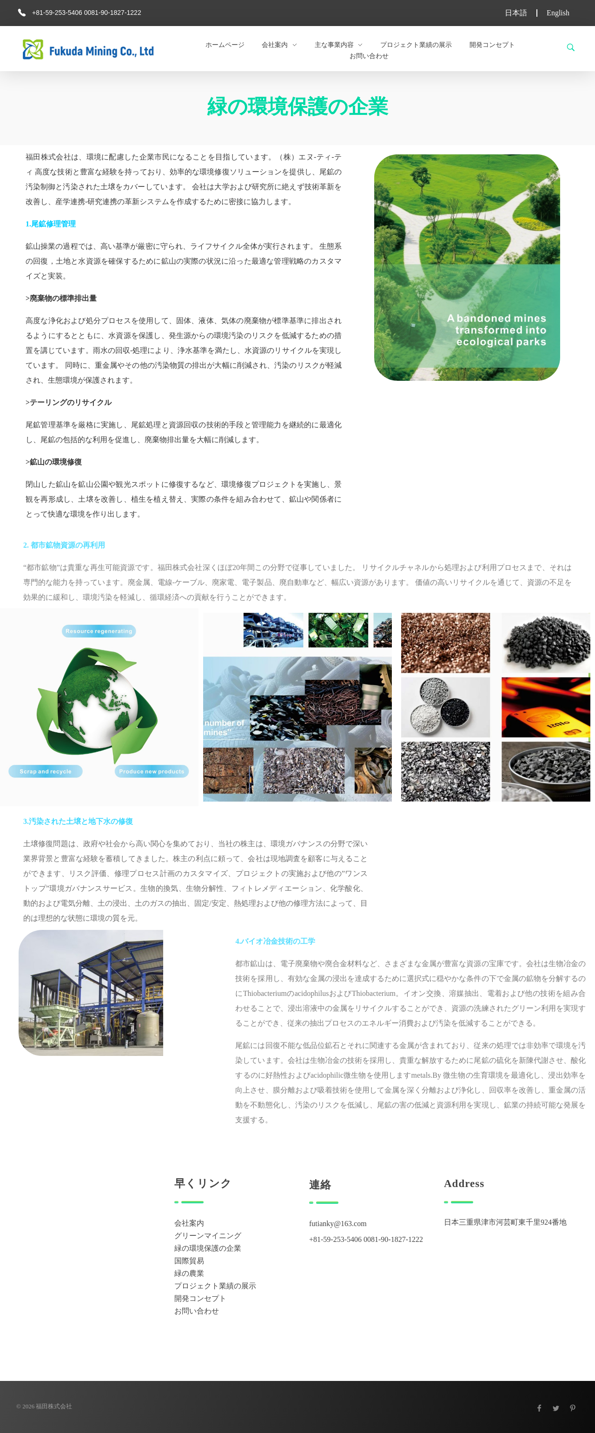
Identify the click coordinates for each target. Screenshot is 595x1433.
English (558, 13)
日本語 (516, 13)
